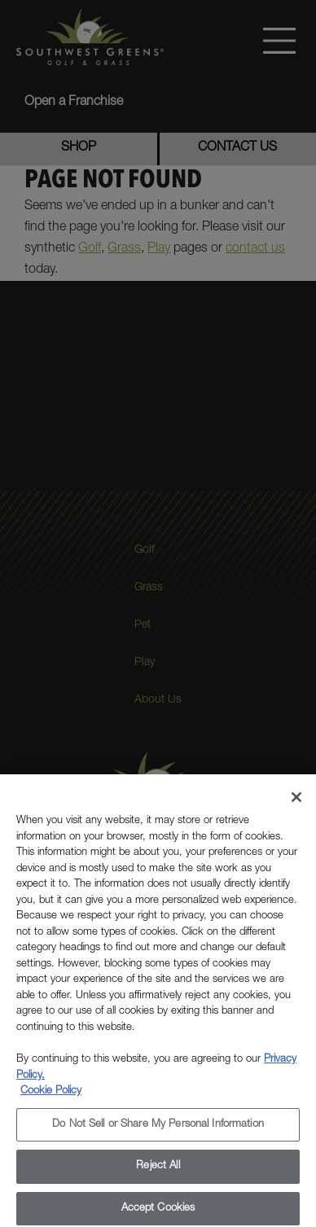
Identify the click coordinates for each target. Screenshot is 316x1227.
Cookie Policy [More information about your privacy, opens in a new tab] (50, 1097)
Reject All (157, 1172)
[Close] (296, 803)
